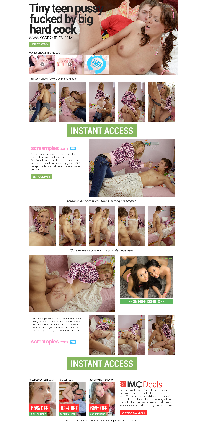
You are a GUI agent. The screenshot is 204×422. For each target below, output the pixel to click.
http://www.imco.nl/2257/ (123, 420)
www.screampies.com (50, 38)
